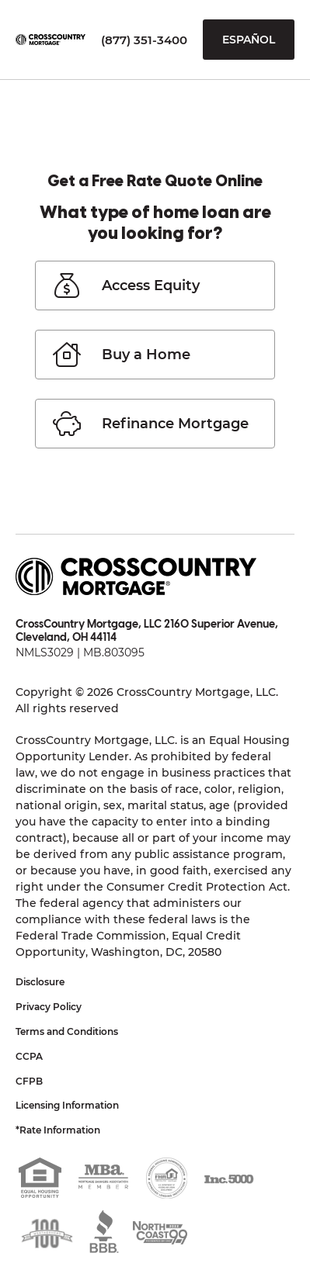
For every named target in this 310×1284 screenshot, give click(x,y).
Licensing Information (67, 1105)
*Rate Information (58, 1130)
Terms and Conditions (67, 1031)
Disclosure (40, 982)
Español (248, 40)
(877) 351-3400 (144, 40)
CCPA (29, 1056)
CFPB (29, 1081)
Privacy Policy (49, 1006)
